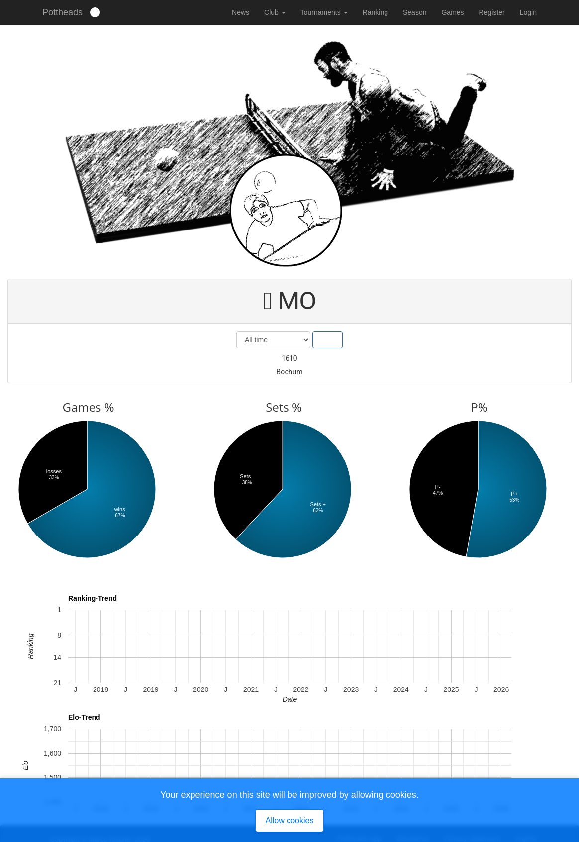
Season (414, 12)
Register (492, 12)
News (240, 12)
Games (452, 12)
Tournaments (324, 12)
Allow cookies (290, 820)
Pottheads (62, 12)
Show (327, 340)
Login (528, 12)
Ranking (375, 12)
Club (275, 12)
